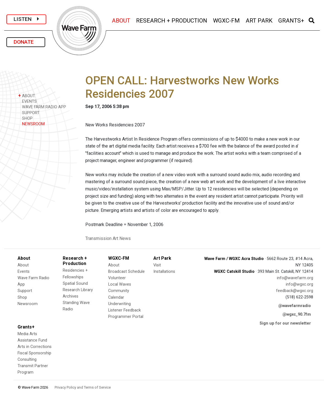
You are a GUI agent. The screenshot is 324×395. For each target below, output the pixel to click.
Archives (70, 296)
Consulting (27, 359)
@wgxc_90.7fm (296, 314)
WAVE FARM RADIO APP (42, 106)
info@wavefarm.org (295, 278)
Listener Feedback (124, 310)
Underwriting (119, 303)
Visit (157, 265)
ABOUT (121, 20)
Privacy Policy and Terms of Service (83, 387)
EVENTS (27, 101)
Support (25, 290)
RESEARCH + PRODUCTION (172, 20)
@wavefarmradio (294, 305)
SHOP (25, 118)
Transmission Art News (108, 238)
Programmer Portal (125, 316)
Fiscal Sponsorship (34, 353)
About (23, 265)
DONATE (26, 42)
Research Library (78, 290)
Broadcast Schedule (126, 271)
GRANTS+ (291, 20)
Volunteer (117, 278)
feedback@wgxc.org (294, 290)
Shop (22, 297)
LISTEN (26, 19)
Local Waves (119, 284)
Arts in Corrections (35, 346)
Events (24, 271)
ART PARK (259, 20)
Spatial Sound (75, 283)
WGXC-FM (227, 20)
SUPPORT (29, 112)
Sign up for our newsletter (285, 323)
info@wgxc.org (299, 284)
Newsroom (28, 303)
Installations (164, 271)
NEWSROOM (31, 123)
